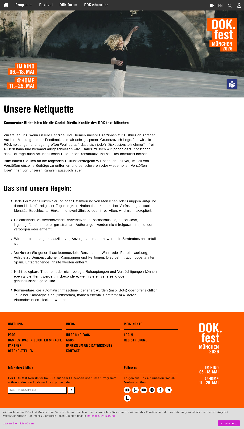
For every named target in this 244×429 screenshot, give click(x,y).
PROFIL (13, 335)
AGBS (70, 340)
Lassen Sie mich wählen (18, 423)
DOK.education (96, 5)
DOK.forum (68, 5)
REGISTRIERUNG (135, 340)
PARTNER (15, 346)
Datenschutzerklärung (101, 416)
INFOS (70, 324)
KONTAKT (73, 351)
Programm (23, 5)
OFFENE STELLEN (20, 351)
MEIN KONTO (133, 324)
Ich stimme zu (229, 423)
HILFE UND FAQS (78, 335)
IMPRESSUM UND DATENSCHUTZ (89, 346)
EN (220, 5)
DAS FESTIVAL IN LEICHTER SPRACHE (35, 340)
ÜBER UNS (15, 324)
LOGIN (128, 335)
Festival (46, 5)
